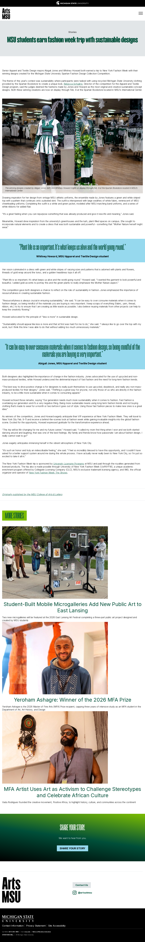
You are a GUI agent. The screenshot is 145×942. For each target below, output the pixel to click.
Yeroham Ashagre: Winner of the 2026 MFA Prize (66, 662)
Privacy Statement (36, 925)
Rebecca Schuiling (73, 83)
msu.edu (27, 932)
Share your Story (72, 848)
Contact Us (81, 885)
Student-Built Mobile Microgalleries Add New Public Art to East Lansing (71, 570)
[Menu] (141, 13)
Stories (72, 32)
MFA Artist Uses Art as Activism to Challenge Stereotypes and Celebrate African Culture (71, 754)
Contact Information (13, 925)
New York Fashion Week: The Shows (48, 472)
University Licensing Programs (68, 463)
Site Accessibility (57, 925)
